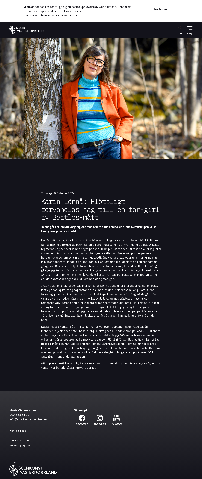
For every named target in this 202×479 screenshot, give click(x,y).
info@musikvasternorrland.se (28, 420)
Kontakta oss (17, 430)
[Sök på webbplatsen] (177, 30)
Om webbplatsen (19, 440)
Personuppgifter (19, 445)
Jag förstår (160, 8)
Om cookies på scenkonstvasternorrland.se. (51, 16)
